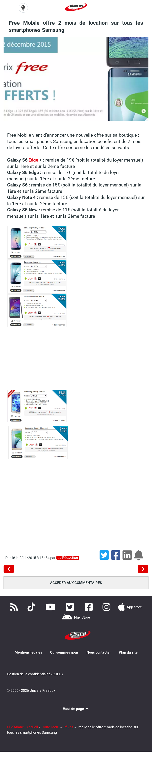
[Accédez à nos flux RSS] (15, 607)
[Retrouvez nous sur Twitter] (71, 607)
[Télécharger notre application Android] (76, 617)
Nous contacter (98, 652)
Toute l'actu (50, 727)
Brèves (67, 727)
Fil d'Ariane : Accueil (22, 727)
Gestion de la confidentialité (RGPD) (35, 674)
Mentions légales (28, 652)
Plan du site (128, 652)
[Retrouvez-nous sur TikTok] (32, 607)
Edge (34, 160)
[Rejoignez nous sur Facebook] (90, 607)
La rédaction (67, 558)
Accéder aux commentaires (76, 583)
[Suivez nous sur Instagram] (107, 607)
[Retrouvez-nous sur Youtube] (51, 607)
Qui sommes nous (64, 652)
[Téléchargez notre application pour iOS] (130, 607)
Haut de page (76, 709)
